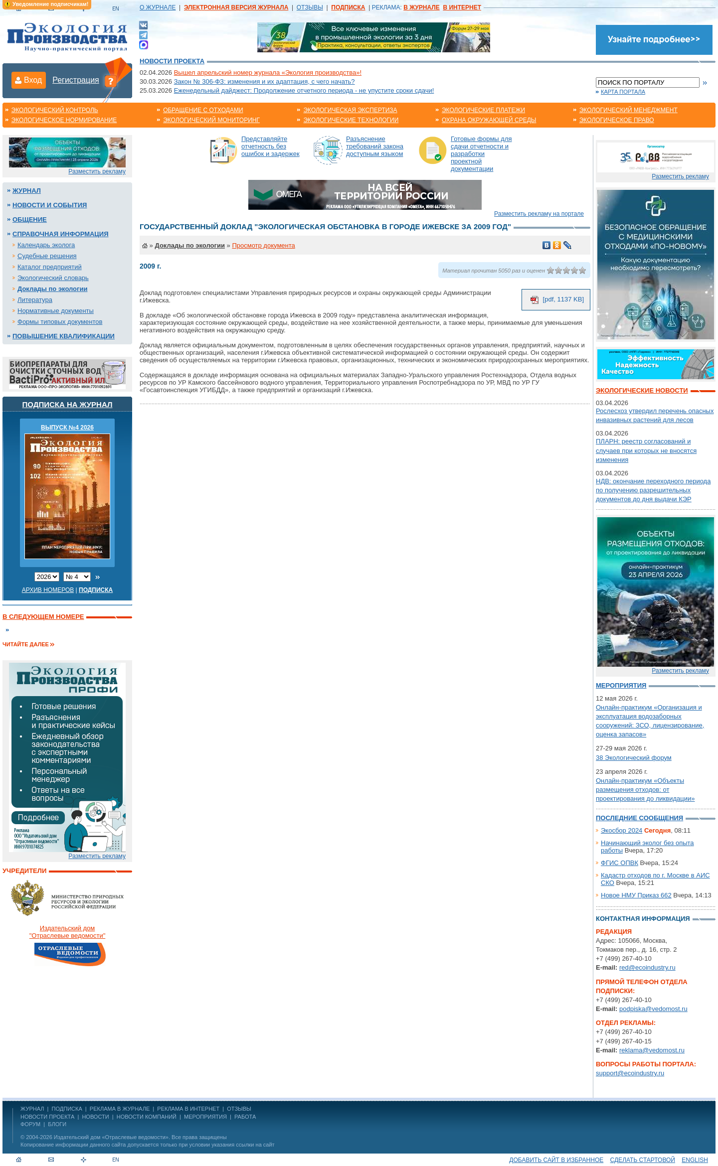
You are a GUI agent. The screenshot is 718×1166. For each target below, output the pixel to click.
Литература (34, 299)
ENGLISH (695, 1160)
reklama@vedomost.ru (652, 1050)
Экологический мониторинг (211, 120)
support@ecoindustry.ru (630, 1073)
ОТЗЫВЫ (310, 7)
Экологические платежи (483, 110)
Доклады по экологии (52, 288)
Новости (95, 1117)
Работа (245, 1117)
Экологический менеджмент (628, 110)
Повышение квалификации (63, 336)
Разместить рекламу (97, 171)
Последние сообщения (639, 818)
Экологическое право (616, 120)
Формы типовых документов (59, 321)
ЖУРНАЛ (32, 1109)
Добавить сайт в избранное (556, 1160)
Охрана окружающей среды (489, 120)
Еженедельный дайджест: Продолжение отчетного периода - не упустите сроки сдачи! (304, 90)
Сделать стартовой (642, 1160)
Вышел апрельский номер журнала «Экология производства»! (267, 72)
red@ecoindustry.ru (647, 967)
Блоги (57, 1124)
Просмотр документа (263, 245)
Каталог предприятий (49, 267)
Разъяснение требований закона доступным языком (374, 146)
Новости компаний (147, 1117)
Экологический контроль (54, 110)
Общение (29, 219)
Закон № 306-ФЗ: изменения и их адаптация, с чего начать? (264, 81)
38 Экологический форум (634, 757)
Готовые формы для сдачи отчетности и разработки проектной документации (481, 153)
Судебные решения (47, 256)
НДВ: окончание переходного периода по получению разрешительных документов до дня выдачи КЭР (653, 490)
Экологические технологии (350, 120)
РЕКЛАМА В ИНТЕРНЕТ (188, 1109)
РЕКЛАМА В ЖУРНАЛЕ (120, 1109)
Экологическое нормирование (64, 120)
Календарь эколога (46, 245)
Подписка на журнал (67, 404)
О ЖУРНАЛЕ (158, 7)
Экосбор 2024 (621, 830)
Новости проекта (172, 61)
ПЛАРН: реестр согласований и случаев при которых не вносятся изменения (646, 450)
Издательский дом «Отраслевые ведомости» (111, 1137)
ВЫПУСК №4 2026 (67, 427)
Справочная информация (60, 234)
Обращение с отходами (203, 110)
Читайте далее (25, 644)
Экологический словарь (53, 278)
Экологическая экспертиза (350, 110)
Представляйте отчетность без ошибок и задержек (270, 146)
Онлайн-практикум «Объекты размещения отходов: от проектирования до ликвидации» (645, 789)
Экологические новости (642, 390)
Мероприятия (621, 685)
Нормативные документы (55, 310)
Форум (30, 1124)
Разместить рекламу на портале (539, 213)
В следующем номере (43, 616)
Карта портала (623, 92)
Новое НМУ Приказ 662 (636, 895)
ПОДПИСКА (67, 1109)
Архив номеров (48, 589)
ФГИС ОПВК (619, 863)
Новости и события (49, 205)
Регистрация (75, 80)
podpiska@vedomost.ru (653, 1009)
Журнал (26, 190)
